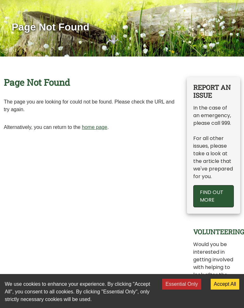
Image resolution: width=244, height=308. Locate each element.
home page (94, 127)
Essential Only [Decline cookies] (181, 284)
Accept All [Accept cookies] (225, 284)
